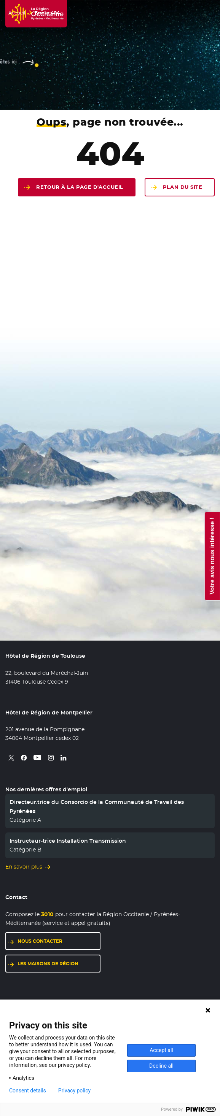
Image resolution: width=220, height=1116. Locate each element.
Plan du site (182, 187)
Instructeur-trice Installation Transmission (68, 840)
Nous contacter (40, 941)
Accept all (161, 1050)
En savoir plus (23, 866)
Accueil (16, 13)
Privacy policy (74, 1090)
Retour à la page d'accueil (79, 187)
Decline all (161, 1066)
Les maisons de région (48, 963)
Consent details (27, 1090)
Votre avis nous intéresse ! (212, 555)
